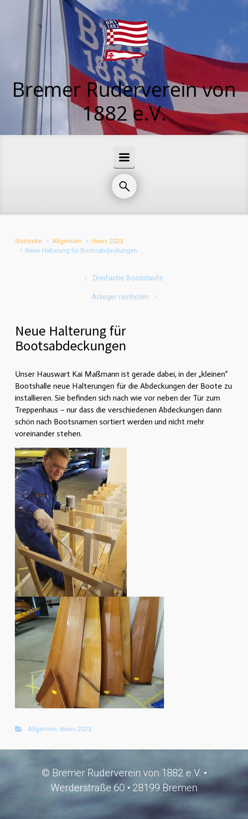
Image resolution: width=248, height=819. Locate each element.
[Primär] (124, 157)
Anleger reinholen (120, 297)
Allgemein (66, 241)
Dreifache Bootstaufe (128, 278)
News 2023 (107, 241)
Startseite (28, 241)
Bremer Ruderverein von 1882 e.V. (124, 101)
